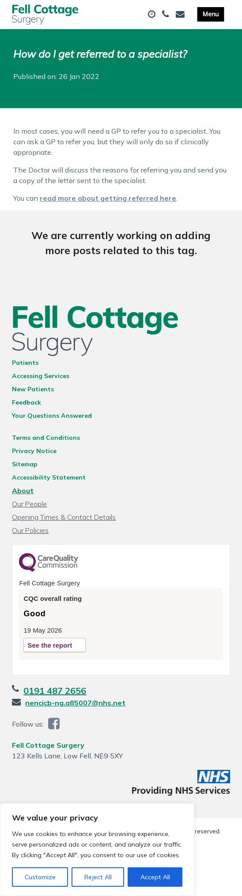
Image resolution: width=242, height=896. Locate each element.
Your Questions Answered (52, 416)
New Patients (33, 389)
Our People (29, 503)
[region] (97, 849)
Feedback (26, 402)
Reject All (98, 877)
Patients (25, 363)
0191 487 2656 (54, 690)
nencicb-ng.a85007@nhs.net (75, 702)
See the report (49, 645)
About (23, 490)
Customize (40, 877)
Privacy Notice (34, 451)
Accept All (155, 877)
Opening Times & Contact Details (64, 517)
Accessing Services (40, 376)
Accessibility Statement (49, 477)
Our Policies (30, 530)
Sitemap (25, 464)
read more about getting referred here (108, 198)
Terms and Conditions (46, 438)
